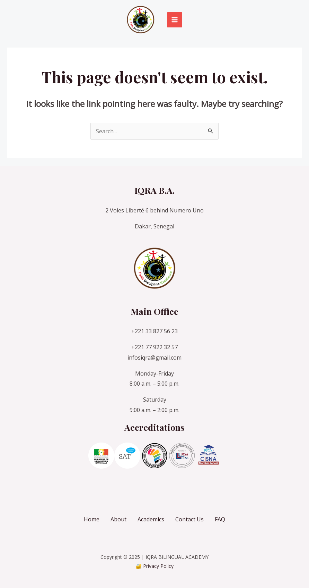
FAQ (220, 519)
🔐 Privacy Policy (155, 566)
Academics (151, 519)
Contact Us (189, 519)
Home (91, 519)
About (118, 519)
